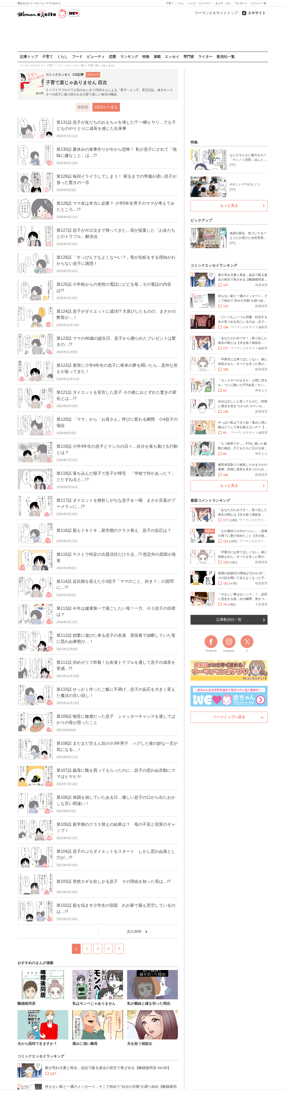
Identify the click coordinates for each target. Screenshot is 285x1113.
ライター (205, 57)
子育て (170, 3)
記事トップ (29, 57)
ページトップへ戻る (229, 717)
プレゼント (241, 3)
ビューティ (205, 3)
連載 (157, 57)
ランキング (129, 57)
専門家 (188, 57)
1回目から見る (106, 107)
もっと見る (229, 205)
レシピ (192, 3)
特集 (145, 57)
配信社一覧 (226, 57)
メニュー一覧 (258, 3)
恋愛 (112, 57)
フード (77, 57)
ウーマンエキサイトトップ (216, 13)
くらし (181, 3)
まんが (219, 3)
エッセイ (172, 57)
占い (228, 3)
